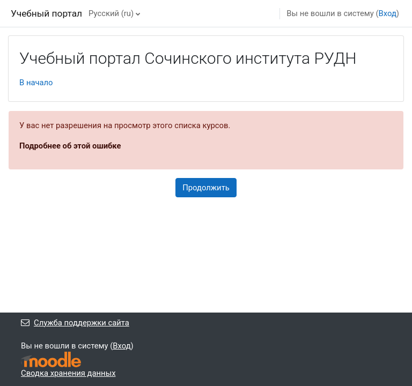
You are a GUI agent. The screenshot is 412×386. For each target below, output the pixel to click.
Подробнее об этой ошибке (70, 146)
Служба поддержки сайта (75, 323)
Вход (387, 13)
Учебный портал (46, 13)
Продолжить (206, 187)
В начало (36, 82)
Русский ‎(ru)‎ (111, 13)
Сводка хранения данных (68, 373)
